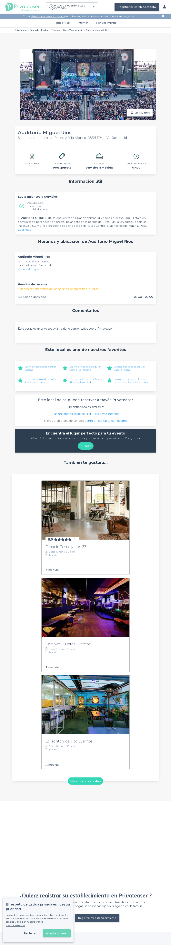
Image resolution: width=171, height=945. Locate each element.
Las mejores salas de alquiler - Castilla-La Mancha (85, 368)
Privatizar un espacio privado (48, 16)
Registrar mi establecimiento (137, 6)
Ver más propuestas (85, 781)
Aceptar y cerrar (56, 933)
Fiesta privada (63, 22)
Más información (15, 925)
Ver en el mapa (28, 269)
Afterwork (83, 22)
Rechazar (30, 933)
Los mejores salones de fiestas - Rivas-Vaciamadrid (86, 381)
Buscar (85, 446)
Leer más (24, 229)
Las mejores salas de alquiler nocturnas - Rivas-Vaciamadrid (131, 381)
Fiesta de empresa (106, 22)
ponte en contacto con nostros (106, 421)
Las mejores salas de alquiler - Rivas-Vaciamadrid (41, 381)
